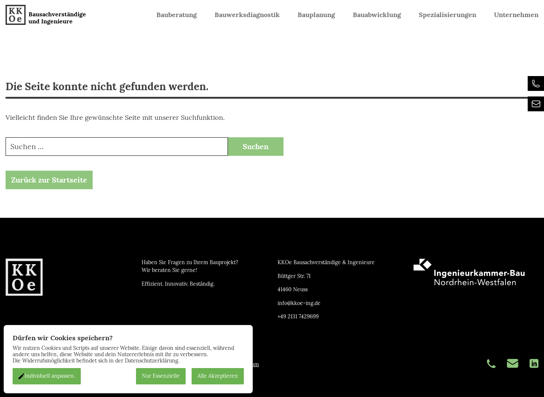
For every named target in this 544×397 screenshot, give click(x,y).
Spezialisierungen (447, 14)
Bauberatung (176, 14)
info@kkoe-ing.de (299, 303)
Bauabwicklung (377, 14)
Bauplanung (316, 14)
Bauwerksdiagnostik (247, 14)
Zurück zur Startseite (49, 180)
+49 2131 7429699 (298, 317)
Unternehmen (516, 14)
